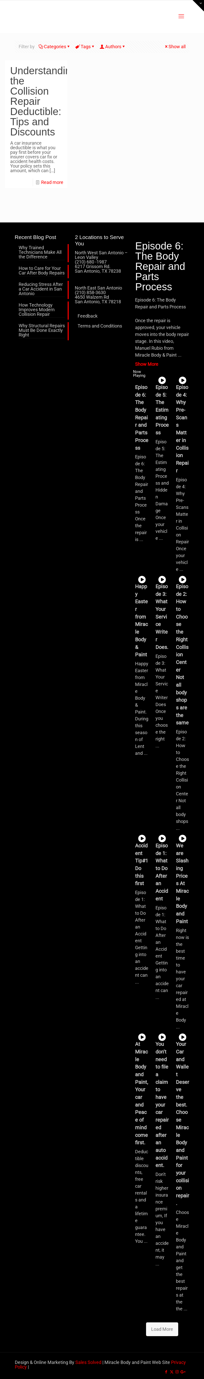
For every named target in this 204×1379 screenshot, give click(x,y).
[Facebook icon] (166, 1372)
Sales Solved (88, 1362)
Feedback (88, 316)
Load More (162, 1329)
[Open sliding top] (198, 5)
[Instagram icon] (177, 1372)
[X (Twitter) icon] (172, 1372)
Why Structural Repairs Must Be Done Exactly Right (42, 330)
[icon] (182, 1372)
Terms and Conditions (100, 326)
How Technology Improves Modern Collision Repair (37, 310)
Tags (85, 46)
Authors (113, 46)
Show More (146, 364)
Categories (55, 46)
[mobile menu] (181, 16)
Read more (52, 182)
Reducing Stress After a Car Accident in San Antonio (41, 289)
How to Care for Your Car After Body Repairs (42, 270)
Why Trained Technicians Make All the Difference (40, 252)
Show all (175, 46)
